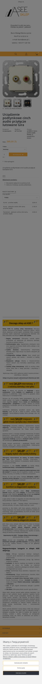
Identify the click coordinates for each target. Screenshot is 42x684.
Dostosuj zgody (21, 668)
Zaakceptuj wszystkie (21, 673)
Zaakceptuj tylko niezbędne (21, 663)
